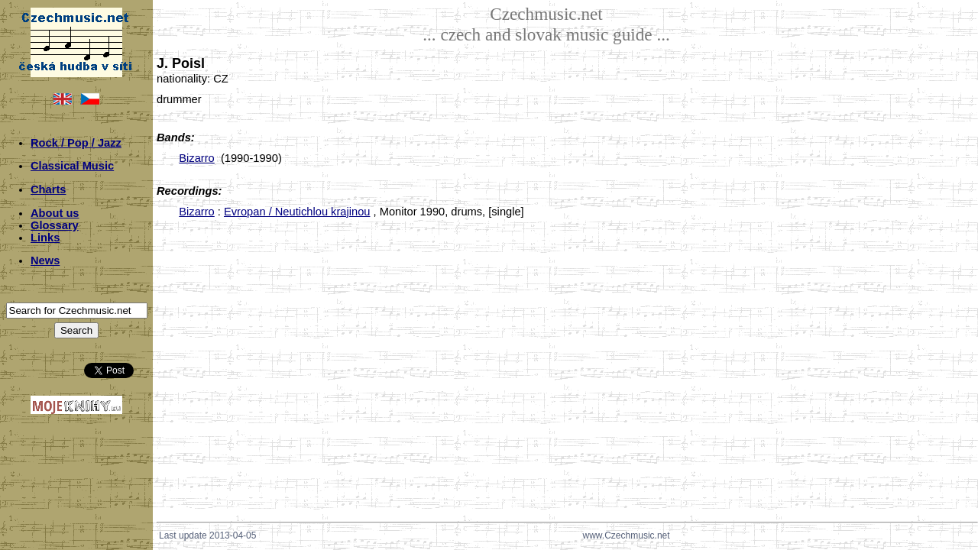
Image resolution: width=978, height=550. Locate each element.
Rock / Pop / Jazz (76, 143)
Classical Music (72, 166)
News (45, 260)
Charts (48, 189)
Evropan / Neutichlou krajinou (297, 211)
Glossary (55, 225)
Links (45, 237)
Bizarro (196, 158)
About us (55, 213)
